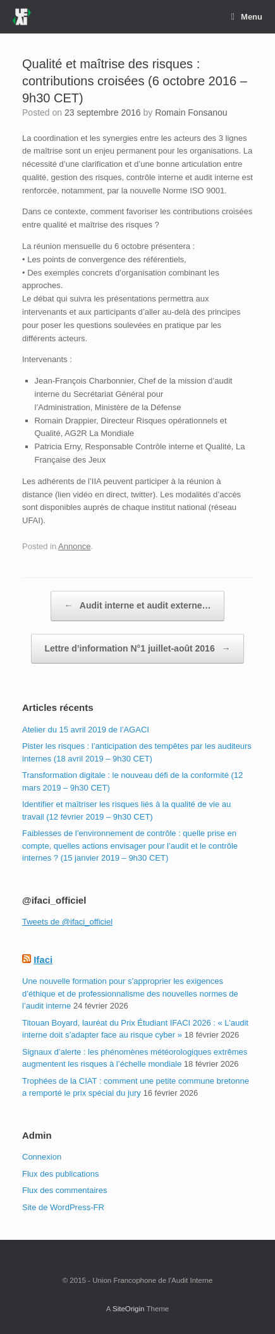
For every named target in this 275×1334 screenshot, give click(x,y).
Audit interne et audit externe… (137, 606)
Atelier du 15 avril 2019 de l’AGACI (85, 729)
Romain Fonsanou (191, 112)
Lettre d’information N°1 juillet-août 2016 (137, 649)
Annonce (74, 546)
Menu (246, 16)
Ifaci (43, 959)
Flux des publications (60, 1174)
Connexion (41, 1156)
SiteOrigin (129, 1309)
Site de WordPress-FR (63, 1207)
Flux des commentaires (64, 1190)
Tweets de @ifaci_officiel (67, 921)
